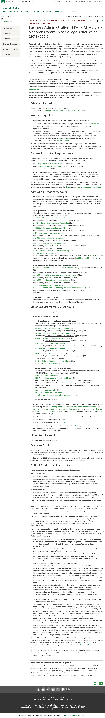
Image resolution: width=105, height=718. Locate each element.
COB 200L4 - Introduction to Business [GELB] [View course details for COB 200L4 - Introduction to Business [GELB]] (50, 228)
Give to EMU (97, 1)
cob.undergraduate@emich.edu (54, 111)
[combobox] (84, 16)
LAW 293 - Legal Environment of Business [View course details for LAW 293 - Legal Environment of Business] (48, 238)
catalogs (24, 715)
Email (83, 1)
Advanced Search (8, 21)
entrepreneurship (55, 409)
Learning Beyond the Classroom (49, 166)
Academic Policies (10, 49)
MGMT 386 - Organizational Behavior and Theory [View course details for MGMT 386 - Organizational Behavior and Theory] (53, 378)
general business (69, 409)
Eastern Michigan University (52, 697)
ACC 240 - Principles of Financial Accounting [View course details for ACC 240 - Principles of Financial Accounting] (50, 218)
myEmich (89, 1)
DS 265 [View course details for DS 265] (96, 258)
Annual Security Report (59, 707)
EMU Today (57, 1)
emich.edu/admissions (91, 124)
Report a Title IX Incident (70, 705)
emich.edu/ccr (63, 140)
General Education (10, 44)
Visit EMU (36, 11)
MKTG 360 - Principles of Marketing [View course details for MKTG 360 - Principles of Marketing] (48, 392)
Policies (55, 705)
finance (99, 409)
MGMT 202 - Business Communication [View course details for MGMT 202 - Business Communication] (47, 243)
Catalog (10, 7)
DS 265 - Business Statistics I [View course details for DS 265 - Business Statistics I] (44, 253)
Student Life (46, 11)
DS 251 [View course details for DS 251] (92, 256)
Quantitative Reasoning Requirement (47, 285)
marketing (80, 409)
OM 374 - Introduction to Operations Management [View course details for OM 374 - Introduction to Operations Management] (54, 395)
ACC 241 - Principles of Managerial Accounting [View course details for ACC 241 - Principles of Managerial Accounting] (51, 223)
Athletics (73, 11)
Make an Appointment (75, 111)
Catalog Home (9, 28)
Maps (70, 1)
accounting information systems (70, 407)
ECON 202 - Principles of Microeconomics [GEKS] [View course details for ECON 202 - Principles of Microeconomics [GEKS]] (52, 280)
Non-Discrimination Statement (38, 705)
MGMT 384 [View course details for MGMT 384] (73, 426)
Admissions (13, 11)
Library (65, 1)
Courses (6, 39)
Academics (25, 11)
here (68, 187)
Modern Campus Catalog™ (75, 715)
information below (89, 549)
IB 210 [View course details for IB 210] (64, 422)
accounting (53, 407)
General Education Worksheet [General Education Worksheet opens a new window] (89, 187)
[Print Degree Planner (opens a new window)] (95, 21)
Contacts (69, 699)
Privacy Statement (40, 707)
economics (43, 409)
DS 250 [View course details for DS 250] (78, 258)
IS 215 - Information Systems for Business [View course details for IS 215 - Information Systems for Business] (48, 233)
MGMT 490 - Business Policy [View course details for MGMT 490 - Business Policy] (45, 390)
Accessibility (25, 707)
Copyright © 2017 (77, 707)
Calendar (77, 1)
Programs (7, 33)
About (4, 11)
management (90, 409)
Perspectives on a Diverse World (49, 164)
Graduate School (60, 11)
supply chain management (44, 411)
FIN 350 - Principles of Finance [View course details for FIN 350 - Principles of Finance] (46, 375)
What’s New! (8, 54)
